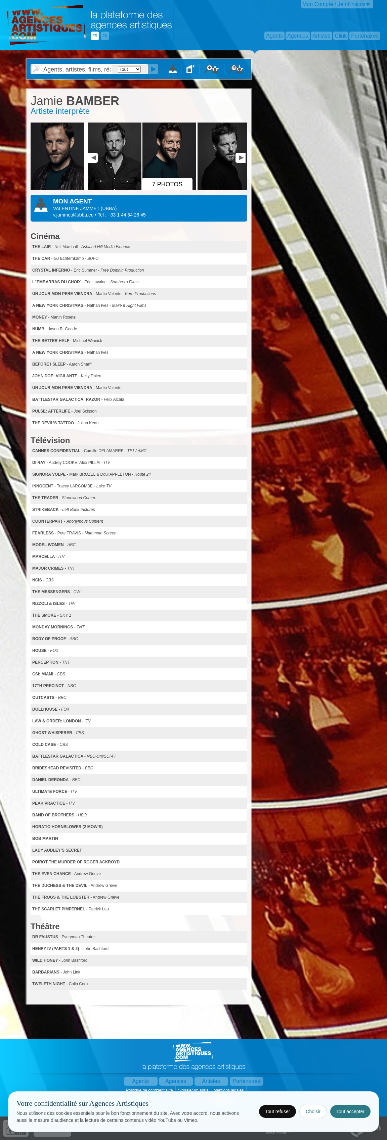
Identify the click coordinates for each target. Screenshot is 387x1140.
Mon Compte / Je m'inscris (334, 4)
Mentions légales (229, 1090)
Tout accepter (350, 1111)
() (109, 208)
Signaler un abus (193, 1090)
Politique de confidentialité (150, 1090)
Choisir (313, 1111)
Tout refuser (277, 1111)
